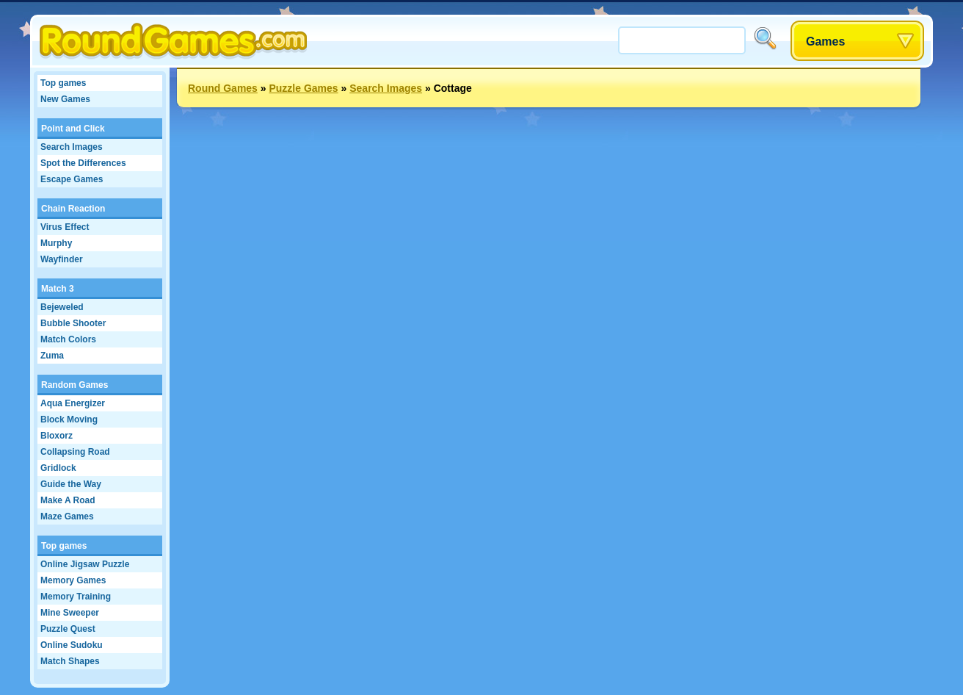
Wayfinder (61, 259)
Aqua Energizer (72, 403)
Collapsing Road (75, 452)
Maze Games (67, 516)
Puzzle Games (303, 88)
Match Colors (68, 339)
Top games (63, 83)
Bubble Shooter (73, 323)
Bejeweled (62, 307)
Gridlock (58, 468)
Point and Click (73, 128)
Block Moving (69, 419)
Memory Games (73, 580)
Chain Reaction (73, 209)
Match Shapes (70, 661)
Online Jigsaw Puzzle (84, 564)
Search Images (71, 147)
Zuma (52, 355)
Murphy (56, 243)
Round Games (223, 88)
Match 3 (57, 289)
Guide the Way (70, 484)
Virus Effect (64, 227)
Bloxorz (56, 436)
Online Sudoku (71, 645)
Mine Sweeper (69, 613)
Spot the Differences (83, 163)
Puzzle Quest (67, 629)
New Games (65, 99)
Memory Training (75, 596)
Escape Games (71, 179)
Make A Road (67, 500)
